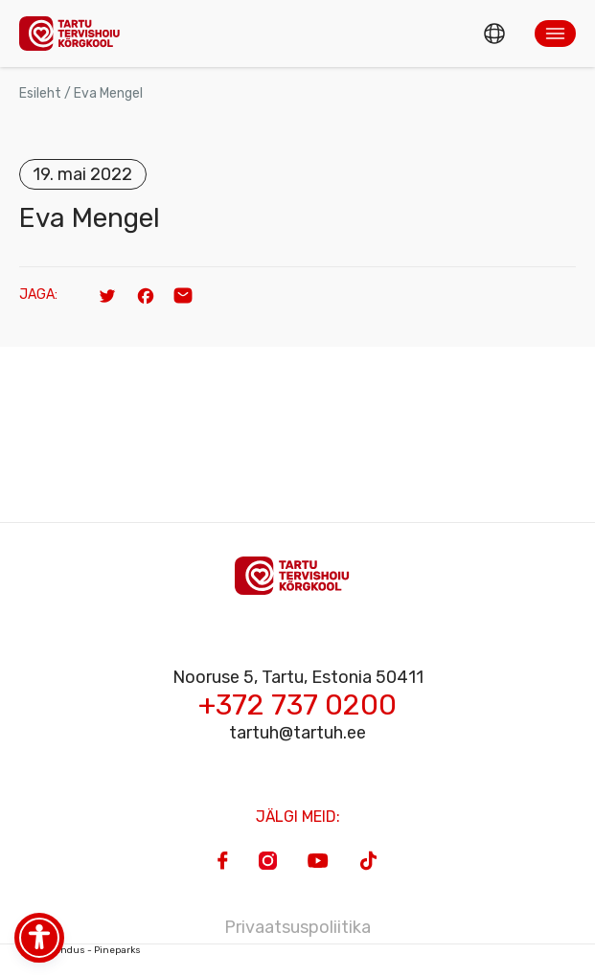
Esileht (40, 93)
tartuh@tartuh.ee (297, 732)
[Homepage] (74, 33)
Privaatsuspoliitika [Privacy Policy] (297, 927)
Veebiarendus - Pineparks (80, 950)
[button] (555, 33)
